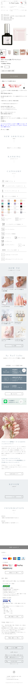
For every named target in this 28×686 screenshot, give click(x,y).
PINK (11, 17)
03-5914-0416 (14, 661)
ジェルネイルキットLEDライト (13, 7)
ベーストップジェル (22, 7)
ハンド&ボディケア (23, 10)
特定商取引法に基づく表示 (16, 676)
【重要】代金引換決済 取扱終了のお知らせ (14, 516)
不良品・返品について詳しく (14, 637)
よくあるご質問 (14, 647)
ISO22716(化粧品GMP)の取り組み (13, 679)
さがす (2, 3)
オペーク (12, 18)
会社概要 (8, 676)
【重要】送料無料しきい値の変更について (14, 521)
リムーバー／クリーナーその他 (14, 10)
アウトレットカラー (8, 19)
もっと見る (14, 345)
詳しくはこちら (14, 393)
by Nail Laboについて (14, 473)
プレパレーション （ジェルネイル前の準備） (7, 289)
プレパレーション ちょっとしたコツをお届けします (7, 322)
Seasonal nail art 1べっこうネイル (20, 322)
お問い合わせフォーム (14, 657)
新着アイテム (3, 6)
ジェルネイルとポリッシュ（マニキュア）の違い (20, 339)
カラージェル (3, 10)
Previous (0, 34)
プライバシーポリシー (11, 677)
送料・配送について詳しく (14, 616)
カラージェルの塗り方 (20, 288)
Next (27, 34)
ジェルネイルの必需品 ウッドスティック (7, 339)
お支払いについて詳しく (14, 572)
